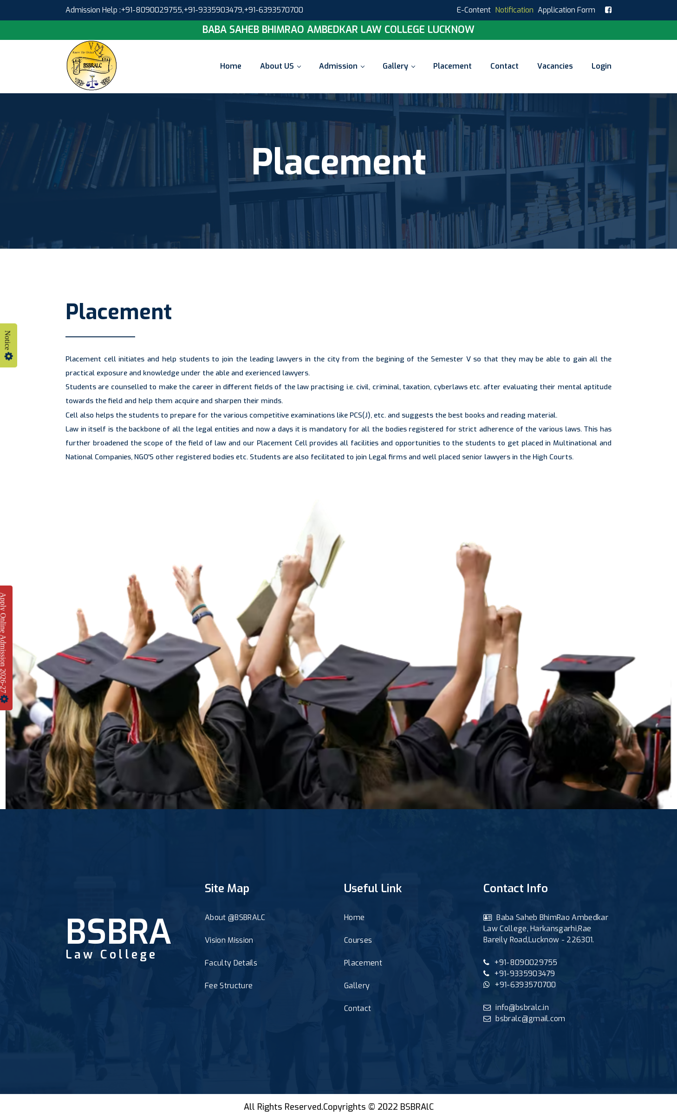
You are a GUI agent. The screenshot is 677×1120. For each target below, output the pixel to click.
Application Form (566, 10)
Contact (504, 66)
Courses (358, 940)
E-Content (474, 10)
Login (602, 66)
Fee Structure (229, 986)
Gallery (399, 66)
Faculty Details (231, 963)
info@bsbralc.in (516, 1007)
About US (280, 66)
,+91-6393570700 (272, 10)
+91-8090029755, (152, 10)
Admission (341, 66)
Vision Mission (229, 940)
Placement (452, 66)
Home (230, 66)
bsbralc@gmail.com (524, 1018)
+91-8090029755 (520, 962)
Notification (514, 10)
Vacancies (555, 66)
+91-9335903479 (212, 10)
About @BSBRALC (235, 917)
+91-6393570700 (519, 985)
